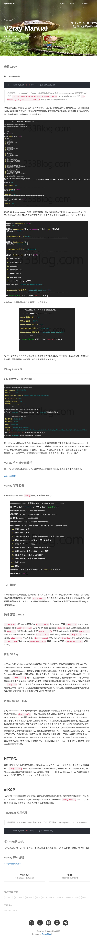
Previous (25, 876)
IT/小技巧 (68, 897)
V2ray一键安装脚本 (12, 864)
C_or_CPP (18, 897)
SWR (15, 911)
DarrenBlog (46, 934)
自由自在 (7, 911)
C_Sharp (8, 897)
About (73, 4)
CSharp (58, 897)
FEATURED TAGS (11, 892)
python (84, 897)
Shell (76, 897)
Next (69, 876)
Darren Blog (8, 3)
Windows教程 (10, 476)
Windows (9, 20)
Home (62, 4)
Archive (84, 4)
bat (37, 897)
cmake (50, 897)
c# (43, 897)
